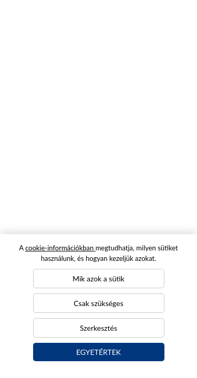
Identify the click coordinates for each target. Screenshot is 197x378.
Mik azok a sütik (98, 278)
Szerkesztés (98, 327)
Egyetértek (98, 352)
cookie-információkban (60, 248)
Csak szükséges (98, 303)
